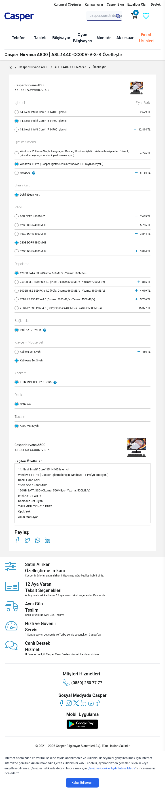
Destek (156, 4)
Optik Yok (24, 404)
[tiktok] (98, 703)
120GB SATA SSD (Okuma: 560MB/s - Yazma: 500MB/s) (52, 273)
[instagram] (69, 703)
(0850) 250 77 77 (82, 683)
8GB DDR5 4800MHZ (31, 216)
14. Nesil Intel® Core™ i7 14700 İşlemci (41, 130)
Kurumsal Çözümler (67, 4)
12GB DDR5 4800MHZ (31, 225)
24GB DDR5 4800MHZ (31, 243)
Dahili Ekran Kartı (28, 195)
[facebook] (61, 703)
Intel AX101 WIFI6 (32, 330)
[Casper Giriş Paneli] (158, 16)
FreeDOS (26, 173)
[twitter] (76, 703)
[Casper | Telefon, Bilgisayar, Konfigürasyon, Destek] (25, 17)
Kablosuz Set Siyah (29, 361)
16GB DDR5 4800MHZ (31, 234)
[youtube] (91, 703)
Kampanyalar (94, 4)
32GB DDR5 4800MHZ (31, 251)
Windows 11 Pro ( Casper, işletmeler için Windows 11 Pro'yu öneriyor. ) (60, 164)
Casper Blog (115, 4)
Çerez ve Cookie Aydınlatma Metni (111, 768)
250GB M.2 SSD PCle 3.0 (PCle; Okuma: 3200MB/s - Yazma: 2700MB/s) (61, 282)
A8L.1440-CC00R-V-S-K (71, 67)
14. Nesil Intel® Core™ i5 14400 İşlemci (41, 121)
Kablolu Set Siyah (28, 352)
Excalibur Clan (137, 4)
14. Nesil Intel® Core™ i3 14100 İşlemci (41, 112)
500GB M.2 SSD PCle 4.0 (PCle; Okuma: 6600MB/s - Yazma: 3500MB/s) (61, 291)
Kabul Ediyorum (82, 782)
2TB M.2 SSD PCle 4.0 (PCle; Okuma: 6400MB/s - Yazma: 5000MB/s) (59, 308)
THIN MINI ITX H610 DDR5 (37, 382)
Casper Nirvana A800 (33, 67)
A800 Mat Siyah (28, 426)
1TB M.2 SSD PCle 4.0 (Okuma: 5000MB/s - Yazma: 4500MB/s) (56, 299)
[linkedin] (83, 703)
